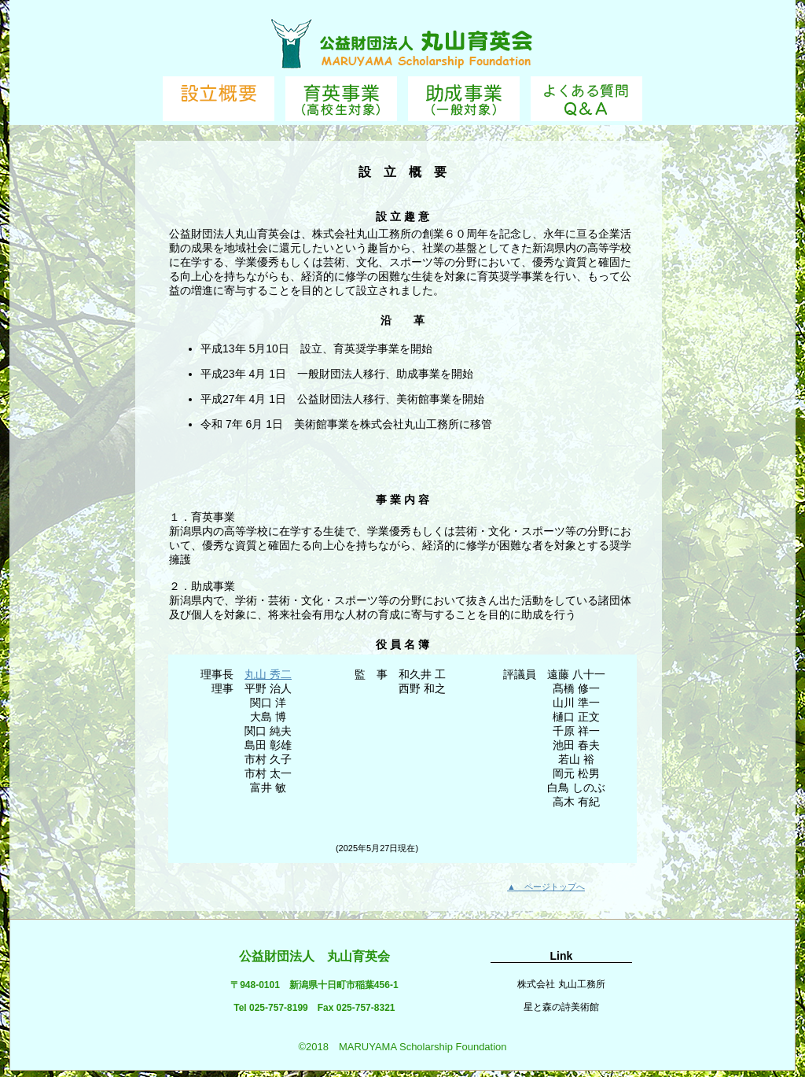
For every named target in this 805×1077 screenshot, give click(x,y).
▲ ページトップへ (546, 886)
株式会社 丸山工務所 (561, 984)
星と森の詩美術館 (561, 1006)
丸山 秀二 (268, 674)
